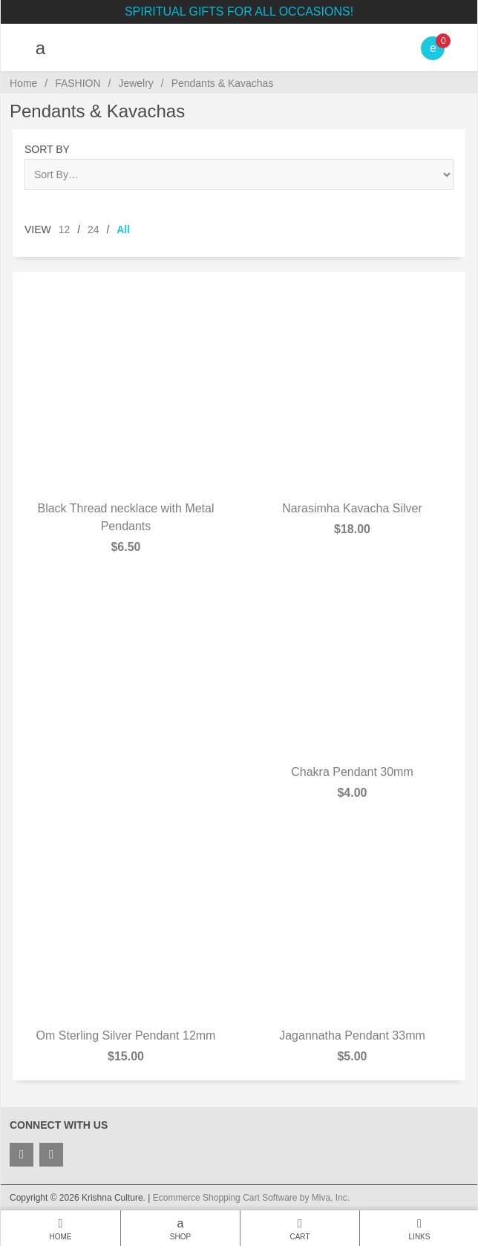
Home (23, 83)
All (123, 229)
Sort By (47, 149)
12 (65, 229)
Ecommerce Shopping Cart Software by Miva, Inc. (251, 1198)
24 (93, 229)
